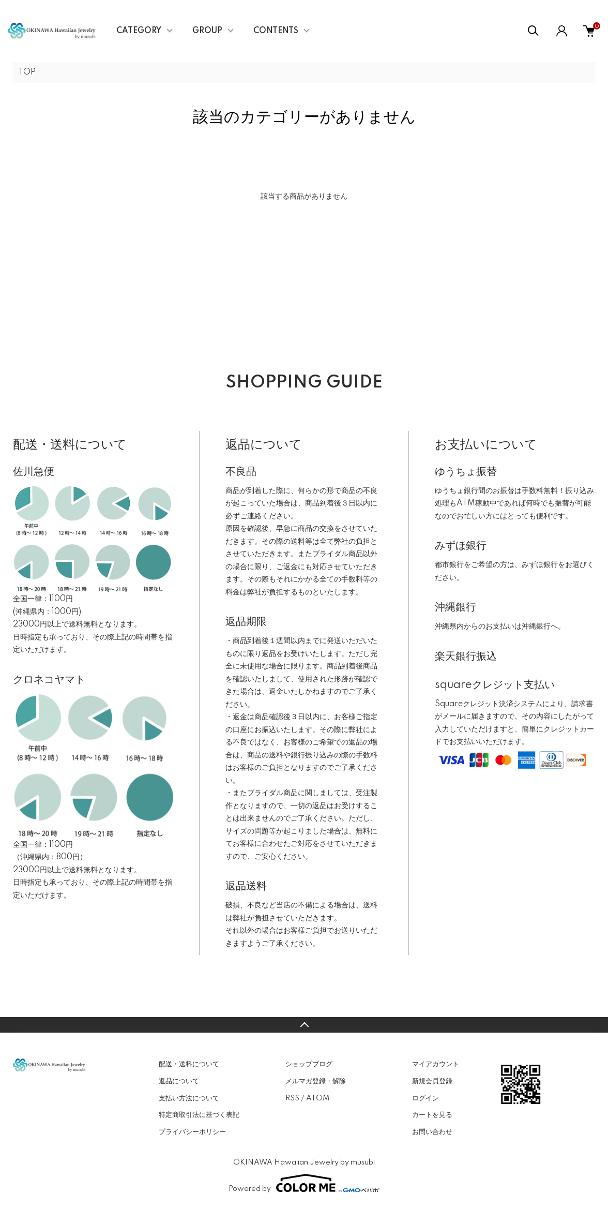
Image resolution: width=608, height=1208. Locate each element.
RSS (292, 1098)
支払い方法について (189, 1098)
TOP (27, 72)
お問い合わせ (432, 1132)
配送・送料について (189, 1064)
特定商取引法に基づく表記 (199, 1114)
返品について (179, 1081)
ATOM (317, 1098)
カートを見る (432, 1114)
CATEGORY (138, 31)
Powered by (304, 1183)
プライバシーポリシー (192, 1132)
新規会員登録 (432, 1081)
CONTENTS (275, 31)
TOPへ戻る (304, 1025)
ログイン (425, 1098)
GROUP (207, 31)
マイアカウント (435, 1064)
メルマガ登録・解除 (315, 1081)
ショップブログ (308, 1064)
